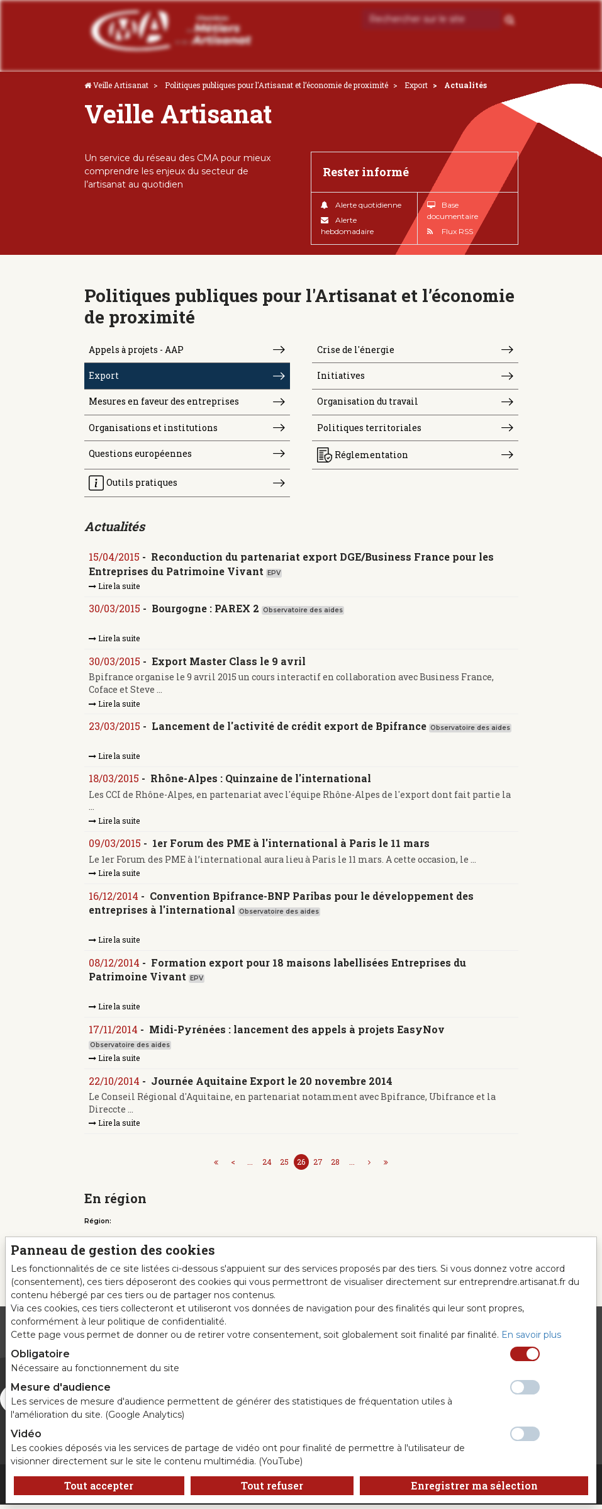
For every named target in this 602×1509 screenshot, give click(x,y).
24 (267, 1166)
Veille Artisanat (120, 85)
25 (284, 1166)
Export (416, 85)
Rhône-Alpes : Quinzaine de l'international (261, 781)
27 (318, 1166)
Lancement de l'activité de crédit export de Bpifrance (289, 729)
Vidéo (26, 1434)
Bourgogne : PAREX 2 (206, 611)
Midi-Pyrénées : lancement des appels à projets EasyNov (297, 1033)
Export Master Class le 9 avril (229, 664)
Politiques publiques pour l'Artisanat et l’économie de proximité (276, 85)
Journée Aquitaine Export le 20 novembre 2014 (272, 1085)
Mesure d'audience (61, 1387)
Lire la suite (114, 588)
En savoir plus (531, 1334)
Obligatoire (40, 1354)
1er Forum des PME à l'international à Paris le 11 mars (291, 846)
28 (335, 1166)
